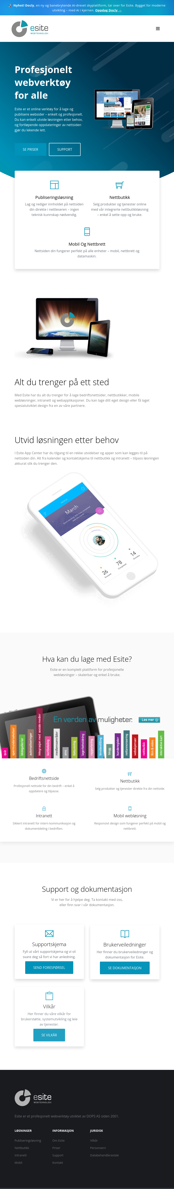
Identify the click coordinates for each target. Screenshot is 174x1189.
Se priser (30, 149)
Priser (56, 1148)
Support (64, 149)
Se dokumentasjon (124, 980)
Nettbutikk (22, 1148)
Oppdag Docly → (108, 10)
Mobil (18, 1163)
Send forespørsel (49, 971)
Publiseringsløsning (28, 1140)
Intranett (21, 1155)
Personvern (98, 1148)
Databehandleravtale (104, 1155)
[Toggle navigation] (158, 28)
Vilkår (94, 1140)
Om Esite (58, 1140)
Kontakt (57, 1163)
